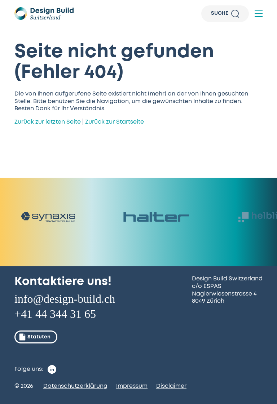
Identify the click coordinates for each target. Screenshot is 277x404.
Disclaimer (171, 386)
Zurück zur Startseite (114, 122)
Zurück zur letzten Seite (47, 122)
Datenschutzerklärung (75, 386)
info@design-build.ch (64, 298)
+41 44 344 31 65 (55, 313)
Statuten (34, 337)
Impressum (132, 386)
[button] (259, 13)
